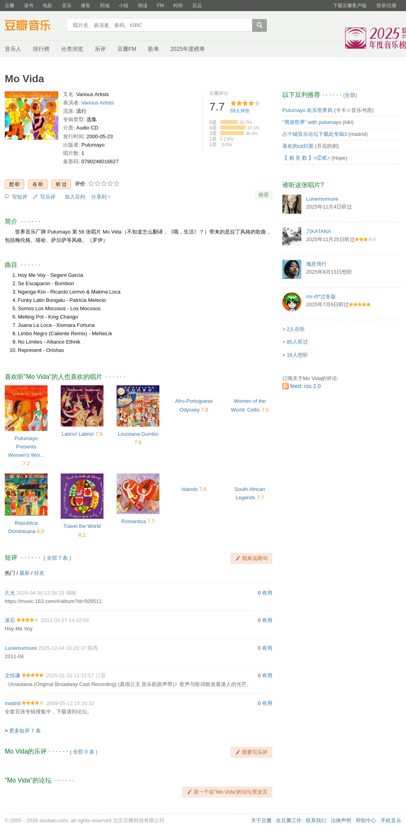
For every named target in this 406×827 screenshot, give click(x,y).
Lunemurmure (21, 648)
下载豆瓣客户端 (349, 5)
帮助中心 (366, 820)
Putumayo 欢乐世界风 (307, 110)
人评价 (240, 111)
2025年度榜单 (187, 49)
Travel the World (82, 526)
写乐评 (48, 197)
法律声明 (341, 820)
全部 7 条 (57, 558)
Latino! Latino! (77, 434)
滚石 (10, 620)
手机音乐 (391, 820)
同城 (104, 5)
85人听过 (297, 342)
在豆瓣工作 (289, 820)
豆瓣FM (126, 49)
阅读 (142, 5)
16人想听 (297, 355)
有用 (267, 593)
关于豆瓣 (261, 820)
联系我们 (316, 820)
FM (160, 5)
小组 (123, 5)
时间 (178, 5)
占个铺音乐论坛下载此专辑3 (314, 134)
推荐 (264, 195)
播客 (85, 5)
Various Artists (97, 103)
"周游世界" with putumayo (311, 122)
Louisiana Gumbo (138, 434)
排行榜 (41, 49)
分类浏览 (72, 49)
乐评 (100, 49)
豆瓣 (9, 5)
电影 (47, 5)
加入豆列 (75, 197)
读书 (28, 5)
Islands (190, 489)
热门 (10, 573)
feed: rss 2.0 (305, 386)
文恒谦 (12, 675)
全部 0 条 (83, 752)
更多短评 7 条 (24, 731)
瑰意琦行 (316, 264)
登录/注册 (386, 5)
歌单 (153, 49)
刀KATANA (318, 231)
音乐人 (13, 49)
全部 (350, 95)
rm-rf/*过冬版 (321, 296)
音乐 (66, 5)
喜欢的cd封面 (298, 146)
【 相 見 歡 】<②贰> (306, 158)
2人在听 (296, 329)
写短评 (19, 197)
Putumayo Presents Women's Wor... (26, 446)
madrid (13, 703)
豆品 (197, 5)
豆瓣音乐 (33, 26)
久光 (10, 593)
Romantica (133, 521)
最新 (24, 573)
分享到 (99, 197)
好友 (39, 573)
